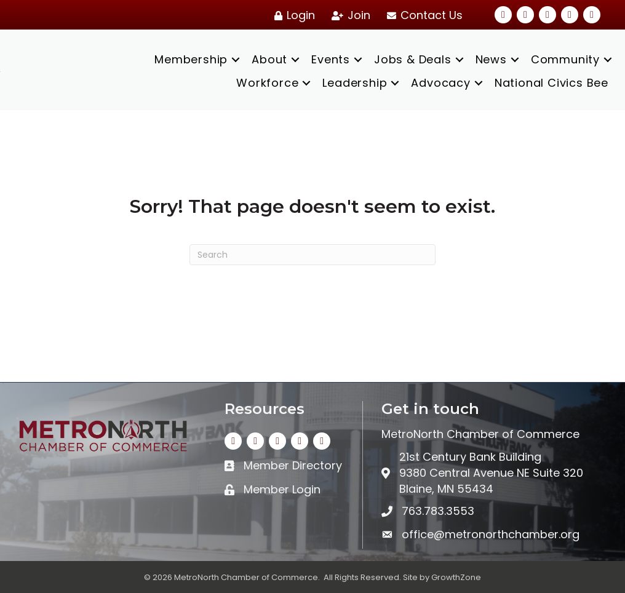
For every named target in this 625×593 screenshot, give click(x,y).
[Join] (348, 15)
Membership (191, 59)
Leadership (354, 82)
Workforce (267, 82)
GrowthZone (456, 577)
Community (565, 59)
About (269, 59)
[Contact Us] (423, 15)
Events (330, 59)
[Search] (312, 254)
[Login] (292, 15)
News (491, 59)
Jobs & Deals (413, 59)
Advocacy (440, 82)
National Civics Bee (551, 82)
